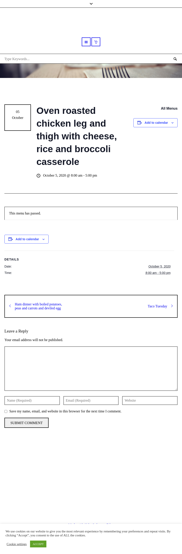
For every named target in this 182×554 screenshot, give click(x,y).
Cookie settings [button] (17, 544)
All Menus (169, 108)
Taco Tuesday (160, 306)
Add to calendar (156, 122)
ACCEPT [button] (38, 544)
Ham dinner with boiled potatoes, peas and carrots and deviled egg (35, 306)
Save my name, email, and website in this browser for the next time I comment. (65, 411)
